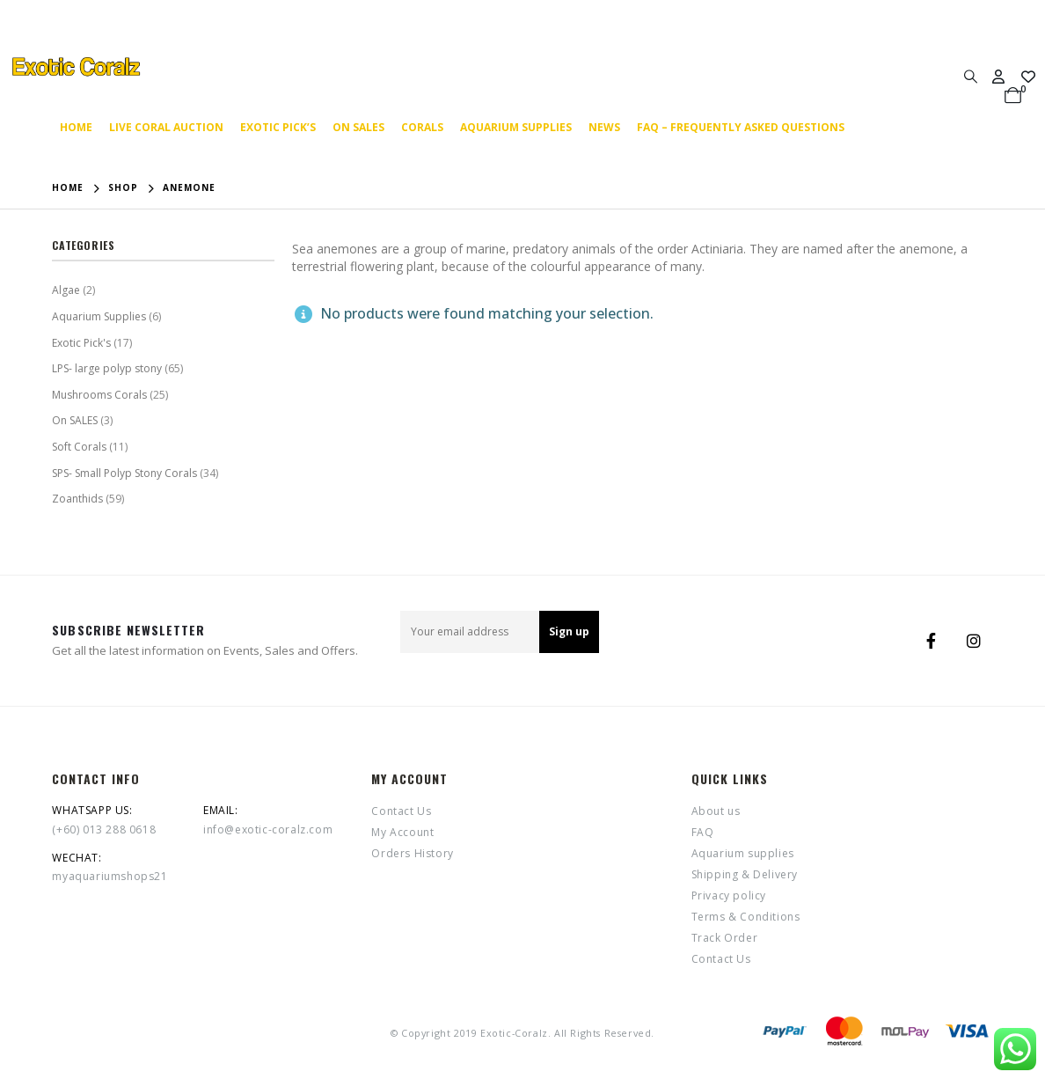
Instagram (973, 640)
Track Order (724, 937)
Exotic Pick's (81, 342)
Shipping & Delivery (744, 874)
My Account (402, 832)
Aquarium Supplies (99, 316)
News (604, 127)
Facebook (931, 640)
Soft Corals (79, 446)
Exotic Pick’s (278, 127)
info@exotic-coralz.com (267, 829)
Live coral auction (166, 127)
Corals (422, 127)
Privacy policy (728, 895)
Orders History (412, 853)
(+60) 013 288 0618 (104, 829)
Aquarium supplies (516, 127)
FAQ (702, 832)
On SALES (358, 127)
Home (76, 127)
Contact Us (401, 811)
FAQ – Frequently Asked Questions (740, 127)
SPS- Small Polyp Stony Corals (124, 473)
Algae (66, 290)
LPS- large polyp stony (107, 368)
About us (716, 811)
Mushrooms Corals (99, 394)
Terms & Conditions (745, 916)
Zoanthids (77, 498)
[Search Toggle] (970, 75)
